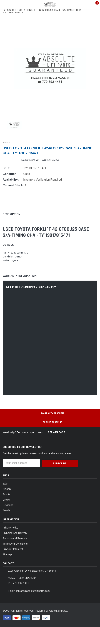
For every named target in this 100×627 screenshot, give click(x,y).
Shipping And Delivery (15, 532)
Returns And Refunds (15, 537)
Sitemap (7, 553)
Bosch (6, 509)
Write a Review (50, 160)
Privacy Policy (10, 527)
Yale (5, 483)
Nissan (7, 488)
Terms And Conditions (15, 543)
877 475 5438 (56, 432)
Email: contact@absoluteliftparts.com (29, 590)
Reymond (8, 504)
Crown (6, 499)
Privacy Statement (13, 548)
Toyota (6, 493)
